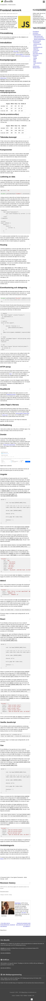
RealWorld (35, 51)
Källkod (25, 995)
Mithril (34, 59)
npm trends (15, 51)
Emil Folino (4, 13)
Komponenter (36, 42)
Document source (4, 891)
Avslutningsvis (36, 66)
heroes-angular (19, 413)
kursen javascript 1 (25, 55)
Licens (13, 995)
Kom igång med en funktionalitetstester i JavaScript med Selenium (7, 925)
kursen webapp (19, 54)
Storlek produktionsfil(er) (39, 39)
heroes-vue (4, 414)
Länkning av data (37, 44)
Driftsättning (35, 55)
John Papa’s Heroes (37, 53)
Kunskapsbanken (3, 4)
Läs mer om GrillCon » (6, 967)
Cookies (18, 995)
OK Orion (24, 912)
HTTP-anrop (36, 50)
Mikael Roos (24, 992)
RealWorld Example (11, 394)
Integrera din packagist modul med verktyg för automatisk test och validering (23, 925)
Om (33, 995)
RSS (22, 995)
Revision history (36, 67)
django (1, 858)
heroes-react (26, 413)
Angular (35, 58)
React (34, 61)
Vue (34, 64)
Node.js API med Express (9, 444)
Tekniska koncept (37, 40)
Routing (35, 45)
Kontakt (29, 995)
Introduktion (35, 33)
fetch (10, 373)
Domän (35, 56)
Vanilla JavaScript (37, 62)
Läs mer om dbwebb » (6, 953)
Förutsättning (36, 31)
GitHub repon (3, 78)
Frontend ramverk (11, 4)
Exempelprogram (37, 34)
